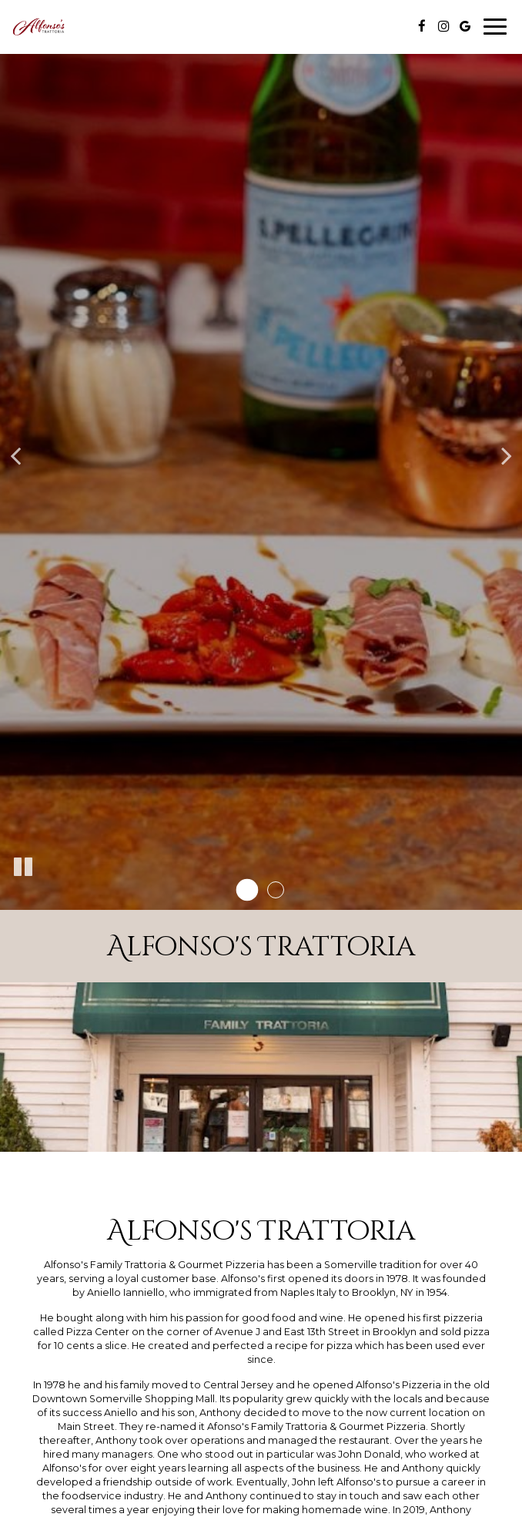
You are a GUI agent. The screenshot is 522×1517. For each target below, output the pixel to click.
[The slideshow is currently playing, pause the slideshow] (23, 867)
